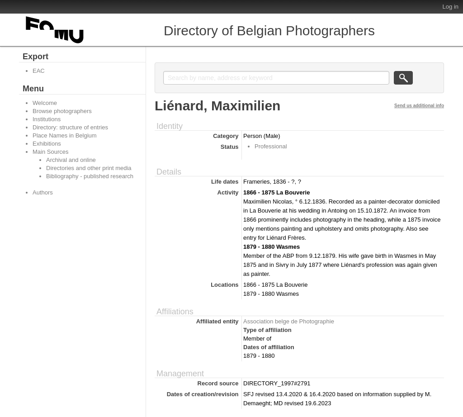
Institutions (47, 119)
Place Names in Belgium (65, 135)
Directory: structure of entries (70, 127)
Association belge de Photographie (288, 321)
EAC (39, 70)
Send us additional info (419, 105)
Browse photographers (62, 111)
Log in (450, 6)
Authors (43, 192)
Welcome (45, 103)
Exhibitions (47, 143)
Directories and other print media (89, 168)
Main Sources (50, 151)
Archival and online (71, 159)
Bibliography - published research (89, 176)
